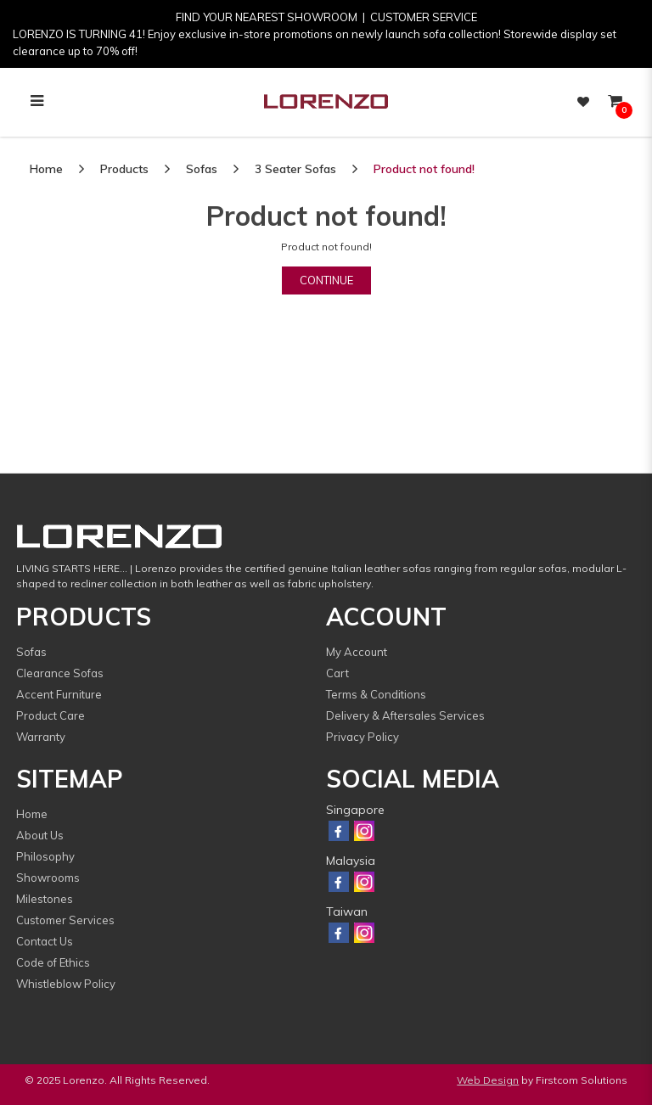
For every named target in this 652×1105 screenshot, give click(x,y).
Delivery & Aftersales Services (405, 715)
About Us (40, 835)
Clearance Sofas (60, 673)
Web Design (488, 1080)
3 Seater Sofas (295, 169)
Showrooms (48, 877)
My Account (356, 652)
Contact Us (44, 941)
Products (124, 169)
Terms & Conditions (376, 694)
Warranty (40, 736)
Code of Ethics (53, 962)
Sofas (201, 169)
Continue (326, 280)
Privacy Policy (362, 736)
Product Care (50, 715)
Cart (337, 673)
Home (46, 169)
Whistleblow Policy (65, 983)
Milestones (44, 899)
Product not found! (424, 169)
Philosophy (45, 856)
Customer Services (65, 920)
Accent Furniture (59, 694)
